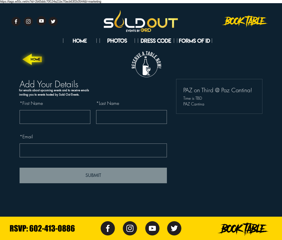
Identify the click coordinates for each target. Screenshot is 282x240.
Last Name (107, 103)
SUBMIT (93, 175)
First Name (31, 103)
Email (26, 136)
